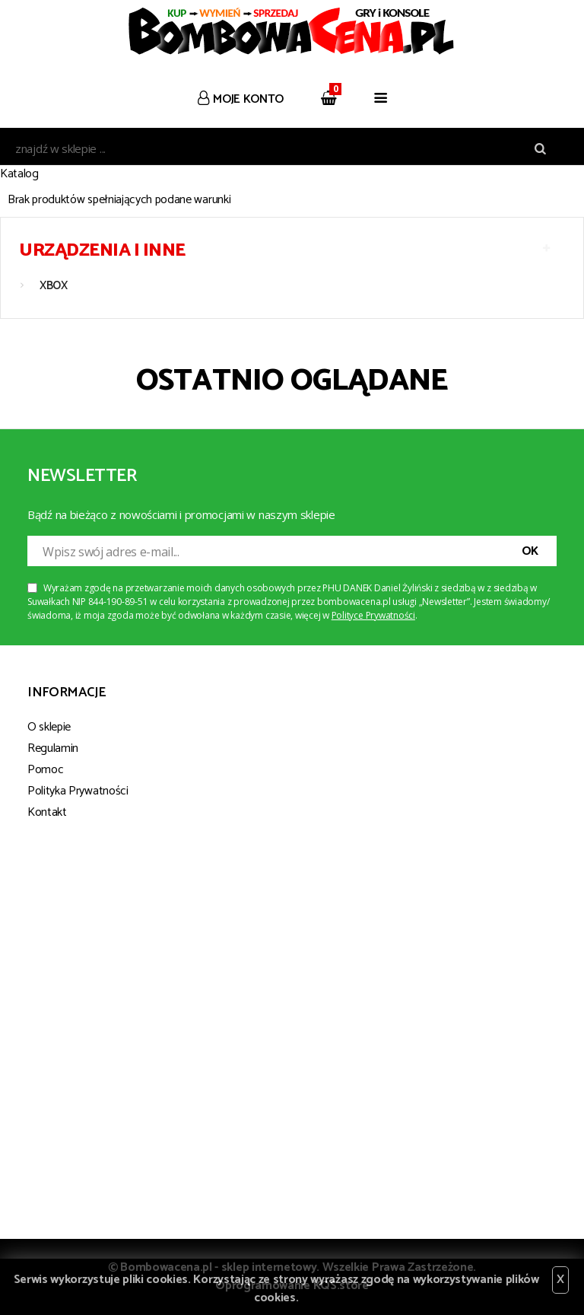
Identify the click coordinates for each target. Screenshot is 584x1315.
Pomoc (45, 769)
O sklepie (49, 727)
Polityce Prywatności (373, 615)
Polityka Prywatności (78, 791)
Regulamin (52, 748)
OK (530, 551)
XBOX (54, 285)
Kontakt (47, 812)
